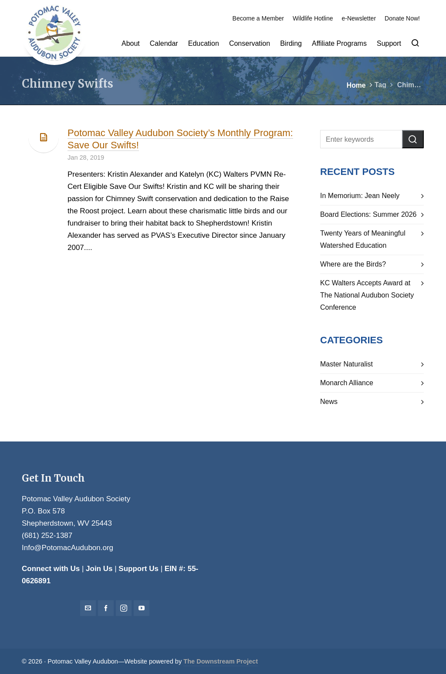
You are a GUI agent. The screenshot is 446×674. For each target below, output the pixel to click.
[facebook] (106, 608)
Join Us (99, 569)
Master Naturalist (346, 364)
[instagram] (124, 608)
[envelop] (88, 608)
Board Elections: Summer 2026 (368, 214)
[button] (413, 139)
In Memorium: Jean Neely (359, 195)
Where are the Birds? (353, 264)
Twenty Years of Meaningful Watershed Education (362, 239)
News (329, 401)
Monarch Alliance (346, 383)
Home (356, 85)
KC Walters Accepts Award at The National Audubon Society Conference (367, 295)
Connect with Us (51, 569)
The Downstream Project (220, 661)
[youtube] (141, 608)
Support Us (138, 569)
